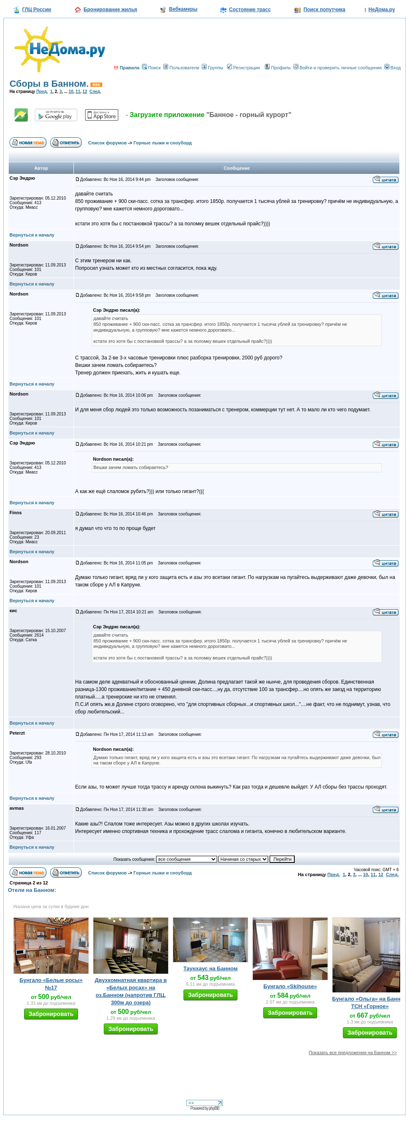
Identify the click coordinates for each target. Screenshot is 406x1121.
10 (70, 91)
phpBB (214, 1108)
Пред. (42, 91)
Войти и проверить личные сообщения (337, 67)
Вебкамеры (183, 9)
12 (85, 91)
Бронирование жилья (110, 9)
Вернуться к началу (32, 234)
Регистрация (243, 67)
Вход (392, 67)
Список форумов (107, 142)
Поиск (151, 67)
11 (78, 91)
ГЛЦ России (36, 9)
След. (95, 91)
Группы (212, 67)
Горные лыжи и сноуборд (163, 142)
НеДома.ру (382, 9)
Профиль (278, 67)
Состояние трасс (250, 9)
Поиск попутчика (324, 9)
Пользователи (181, 67)
